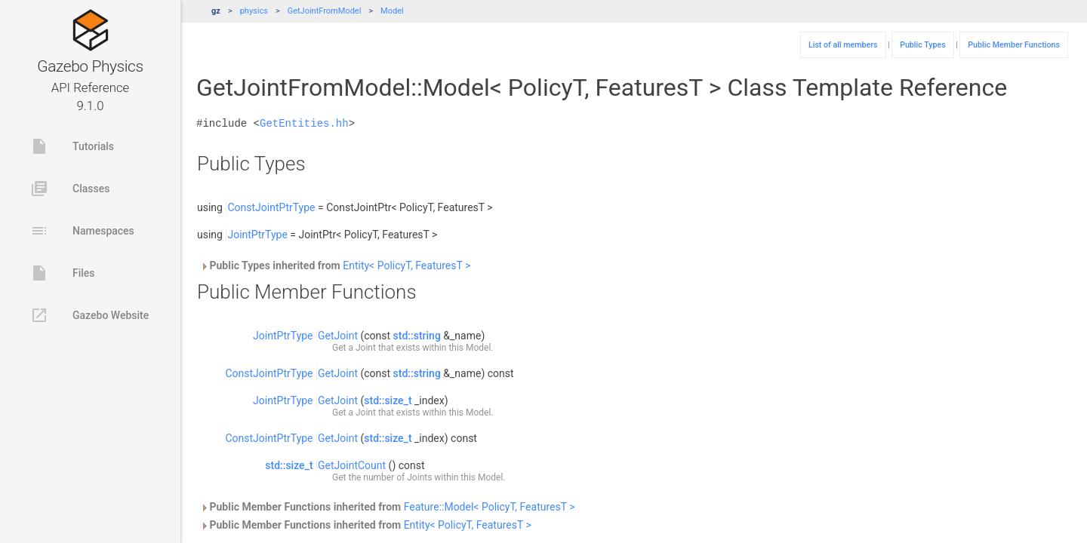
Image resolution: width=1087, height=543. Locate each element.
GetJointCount (352, 465)
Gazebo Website (89, 315)
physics (254, 11)
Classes (69, 188)
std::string (417, 336)
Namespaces (82, 231)
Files (62, 273)
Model (392, 11)
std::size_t (387, 400)
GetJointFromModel (325, 11)
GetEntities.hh (304, 123)
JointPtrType (257, 235)
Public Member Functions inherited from (387, 507)
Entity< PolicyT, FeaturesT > (406, 265)
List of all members (843, 45)
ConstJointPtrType (271, 207)
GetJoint (338, 336)
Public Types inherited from (335, 265)
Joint (366, 347)
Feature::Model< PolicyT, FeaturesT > (489, 507)
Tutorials (72, 146)
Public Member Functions (1014, 45)
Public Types (923, 45)
